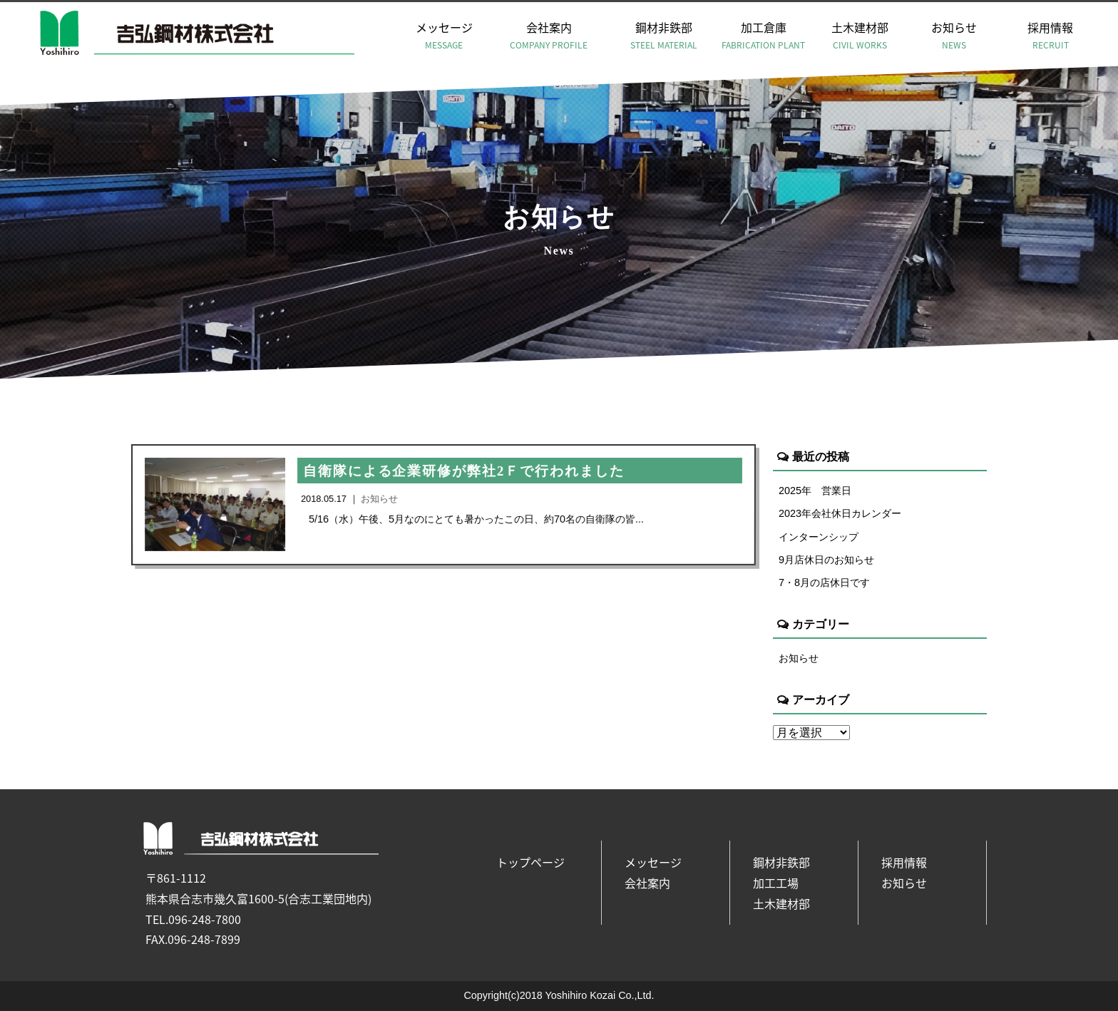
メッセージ (444, 36)
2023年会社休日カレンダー (840, 513)
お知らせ (953, 36)
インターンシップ (818, 537)
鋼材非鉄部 (663, 36)
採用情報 (1050, 36)
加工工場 (776, 882)
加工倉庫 (763, 36)
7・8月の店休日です (824, 582)
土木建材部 (860, 36)
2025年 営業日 (815, 490)
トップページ (530, 862)
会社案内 (549, 36)
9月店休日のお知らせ (826, 559)
